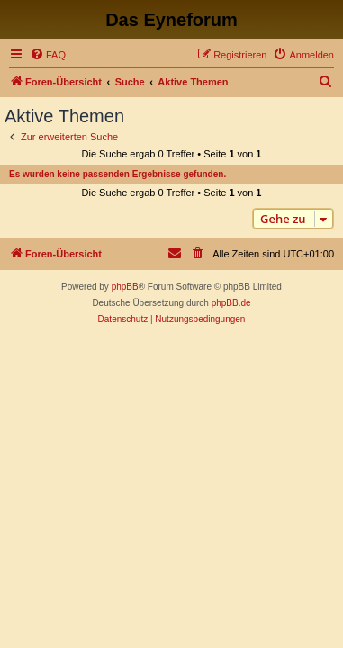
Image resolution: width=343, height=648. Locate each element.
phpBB (125, 287)
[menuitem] (48, 55)
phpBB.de (231, 303)
